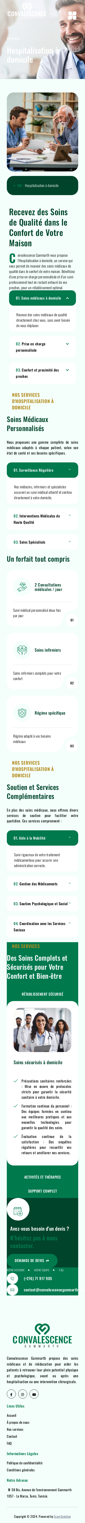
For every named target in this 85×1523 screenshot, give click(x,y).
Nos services (15, 1429)
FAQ (9, 1443)
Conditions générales (21, 1469)
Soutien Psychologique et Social (41, 903)
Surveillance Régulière (33, 470)
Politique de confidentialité (24, 1462)
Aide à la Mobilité (29, 838)
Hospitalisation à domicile (41, 185)
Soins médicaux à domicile (38, 298)
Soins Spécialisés (29, 542)
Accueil (11, 1415)
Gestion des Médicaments (36, 883)
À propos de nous (18, 1422)
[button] (42, 298)
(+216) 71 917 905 (38, 1278)
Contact (12, 1436)
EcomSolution (62, 1516)
